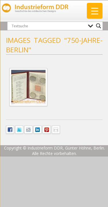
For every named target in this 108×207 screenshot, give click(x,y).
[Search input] (48, 26)
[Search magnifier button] (99, 26)
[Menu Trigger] (95, 11)
